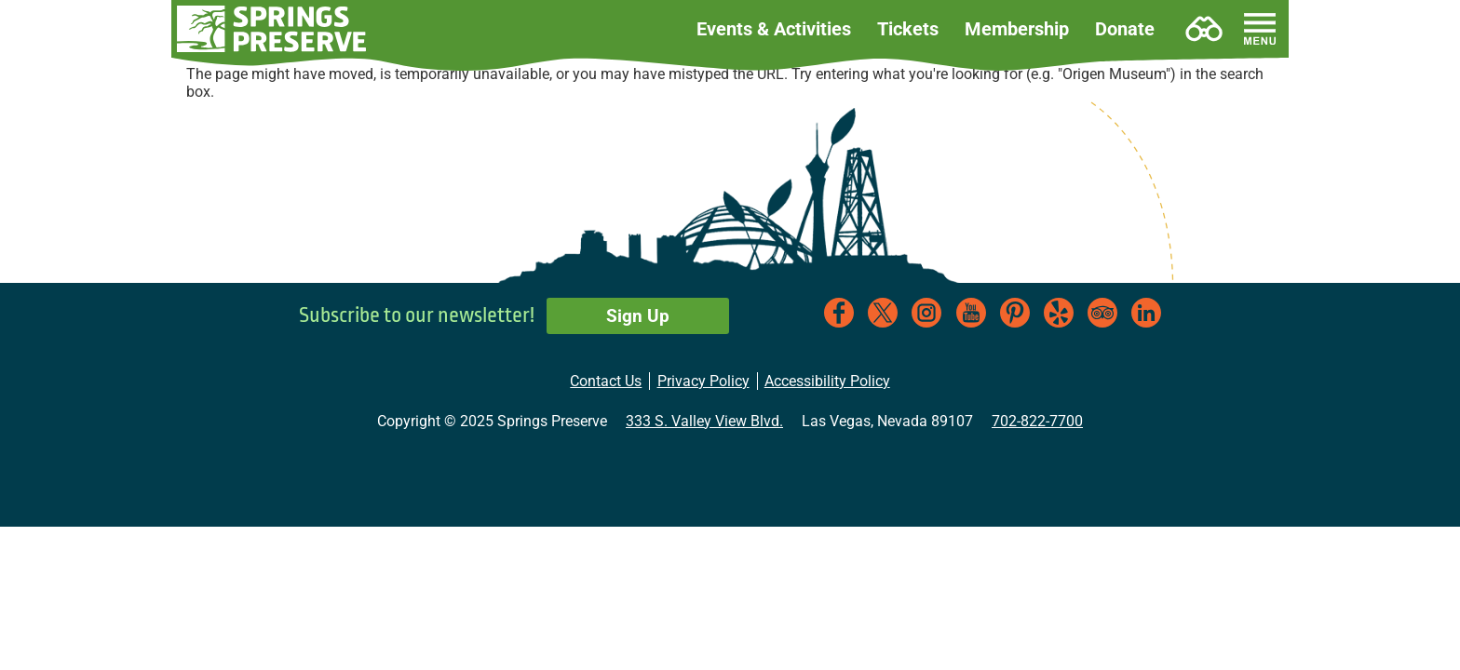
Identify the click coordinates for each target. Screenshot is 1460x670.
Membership (1017, 29)
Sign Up (637, 316)
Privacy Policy (703, 381)
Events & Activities (773, 29)
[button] (272, 29)
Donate (1125, 29)
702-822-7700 (1037, 421)
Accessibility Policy (827, 381)
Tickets (908, 29)
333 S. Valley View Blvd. (704, 421)
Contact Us (606, 381)
